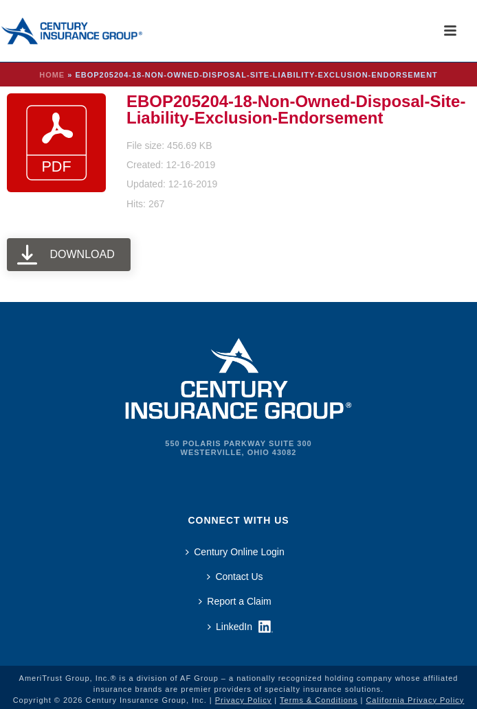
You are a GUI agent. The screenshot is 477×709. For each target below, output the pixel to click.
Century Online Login (235, 551)
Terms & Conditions (318, 700)
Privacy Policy (243, 700)
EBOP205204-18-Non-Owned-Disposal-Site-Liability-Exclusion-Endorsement (295, 109)
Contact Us (235, 576)
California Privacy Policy (415, 700)
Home (52, 75)
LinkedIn (230, 626)
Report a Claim (235, 601)
